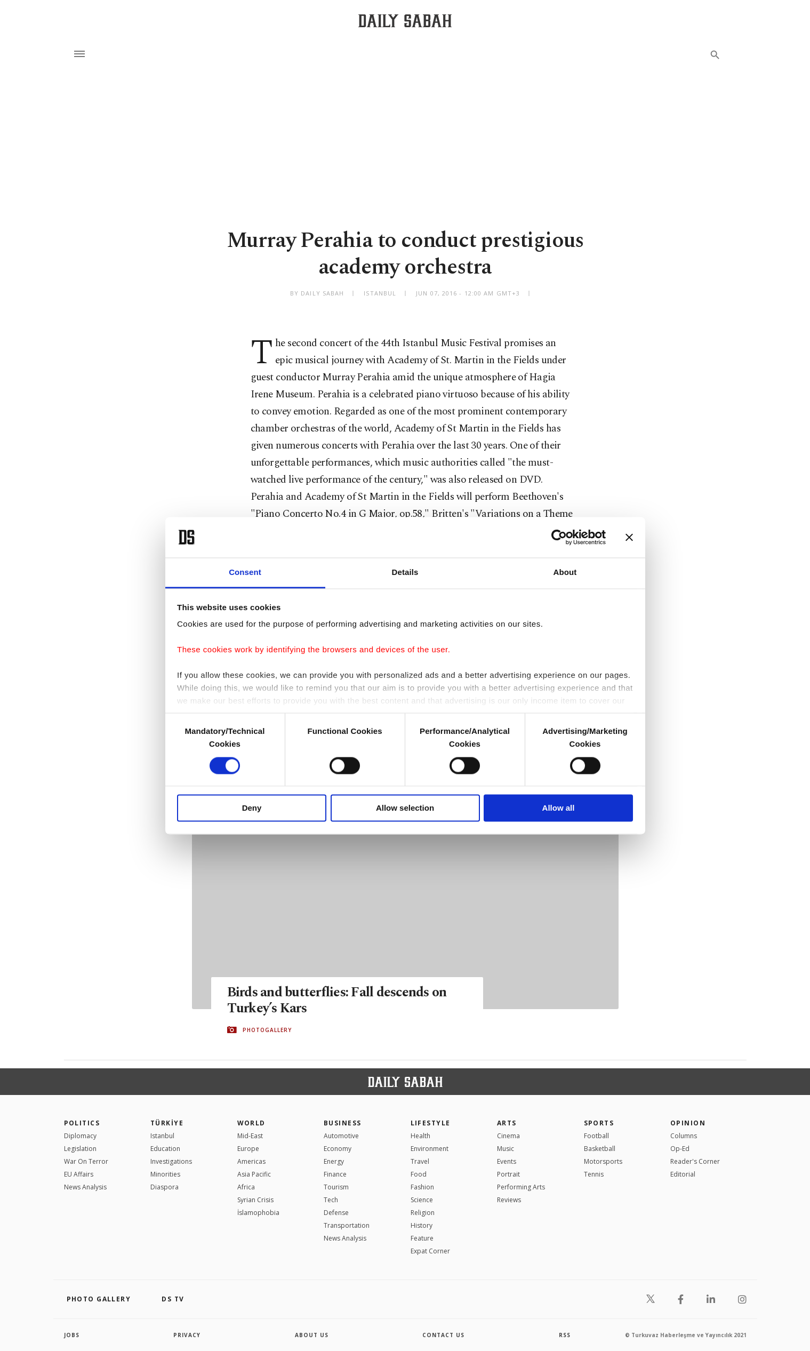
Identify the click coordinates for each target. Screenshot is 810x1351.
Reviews (509, 1199)
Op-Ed (679, 1148)
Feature (422, 1238)
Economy (337, 1148)
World (251, 1123)
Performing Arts (521, 1187)
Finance (335, 1174)
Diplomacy (80, 1135)
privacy (187, 1335)
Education (165, 1148)
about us (311, 1335)
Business (343, 1123)
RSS (565, 1335)
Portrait (508, 1174)
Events (506, 1161)
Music (505, 1148)
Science (422, 1199)
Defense (336, 1212)
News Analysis (85, 1187)
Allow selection (405, 808)
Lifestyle (431, 1123)
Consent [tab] (245, 572)
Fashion (422, 1187)
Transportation (347, 1225)
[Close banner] (629, 537)
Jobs (71, 1335)
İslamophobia (258, 1212)
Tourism (336, 1187)
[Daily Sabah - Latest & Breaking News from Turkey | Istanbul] (405, 20)
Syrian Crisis (255, 1199)
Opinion (687, 1123)
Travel (420, 1161)
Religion (423, 1212)
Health (420, 1135)
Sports (599, 1123)
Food (419, 1174)
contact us (443, 1335)
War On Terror (86, 1161)
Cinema (508, 1135)
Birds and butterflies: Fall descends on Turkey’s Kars (337, 1000)
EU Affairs (78, 1174)
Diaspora (164, 1187)
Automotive (341, 1135)
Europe (248, 1148)
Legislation (80, 1148)
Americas (251, 1161)
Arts (507, 1123)
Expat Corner (430, 1251)
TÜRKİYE (166, 1123)
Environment (429, 1148)
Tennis (594, 1174)
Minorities (165, 1174)
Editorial (682, 1174)
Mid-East (250, 1135)
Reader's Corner (695, 1161)
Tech (331, 1199)
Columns (683, 1135)
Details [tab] (405, 572)
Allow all (558, 808)
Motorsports (603, 1161)
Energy (334, 1161)
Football (596, 1135)
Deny (252, 808)
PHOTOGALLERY (267, 1030)
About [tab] (565, 572)
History (421, 1225)
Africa (246, 1187)
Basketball (599, 1148)
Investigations (171, 1161)
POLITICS (82, 1123)
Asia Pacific (254, 1174)
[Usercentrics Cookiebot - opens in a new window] (559, 537)
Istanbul (162, 1135)
